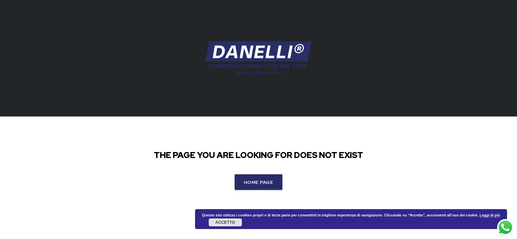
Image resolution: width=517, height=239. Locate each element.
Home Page (258, 182)
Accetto (225, 222)
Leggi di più (489, 215)
